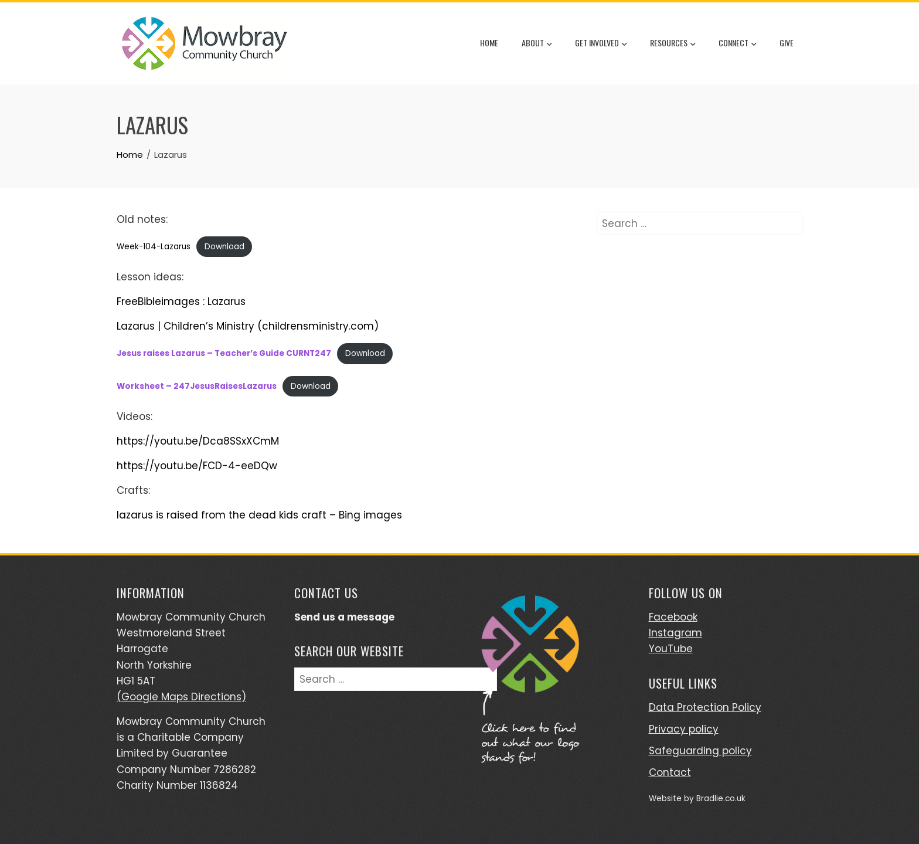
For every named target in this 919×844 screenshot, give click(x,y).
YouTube (671, 649)
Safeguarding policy (700, 751)
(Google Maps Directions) (181, 697)
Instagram (675, 633)
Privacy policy (684, 729)
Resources (672, 44)
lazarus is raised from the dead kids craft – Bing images (259, 515)
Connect (737, 44)
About (537, 44)
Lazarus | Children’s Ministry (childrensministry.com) (248, 326)
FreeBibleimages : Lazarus (181, 301)
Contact (670, 772)
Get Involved (601, 44)
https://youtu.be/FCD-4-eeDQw (197, 466)
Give (787, 42)
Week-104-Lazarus (153, 246)
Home (489, 42)
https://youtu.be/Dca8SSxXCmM (198, 441)
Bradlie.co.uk (721, 798)
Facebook (673, 617)
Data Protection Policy (705, 707)
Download (224, 246)
